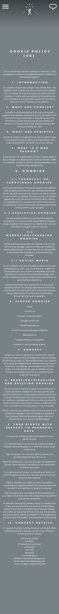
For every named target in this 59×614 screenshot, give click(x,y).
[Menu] (5, 7)
